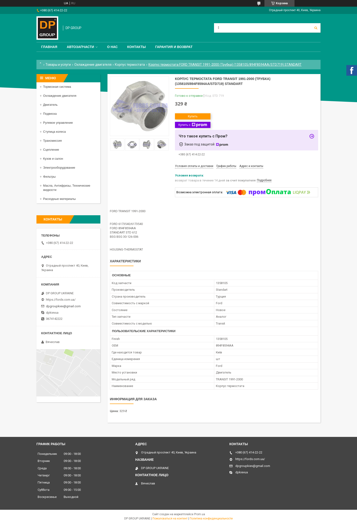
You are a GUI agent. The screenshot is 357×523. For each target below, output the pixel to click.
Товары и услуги (58, 64)
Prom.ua (199, 514)
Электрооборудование (59, 167)
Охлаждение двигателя (93, 64)
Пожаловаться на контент (169, 518)
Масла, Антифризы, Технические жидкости (66, 188)
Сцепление (51, 149)
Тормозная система (57, 86)
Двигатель (50, 104)
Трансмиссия (52, 140)
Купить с (192, 125)
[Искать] (316, 28)
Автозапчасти (80, 47)
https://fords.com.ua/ (61, 299)
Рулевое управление (58, 122)
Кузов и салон (53, 158)
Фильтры (49, 176)
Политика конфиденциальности (211, 518)
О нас (112, 47)
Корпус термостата (130, 64)
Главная (49, 47)
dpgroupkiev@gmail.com (63, 306)
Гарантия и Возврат (174, 47)
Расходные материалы (59, 199)
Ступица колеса (54, 131)
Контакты (136, 47)
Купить (192, 116)
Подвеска (50, 113)
